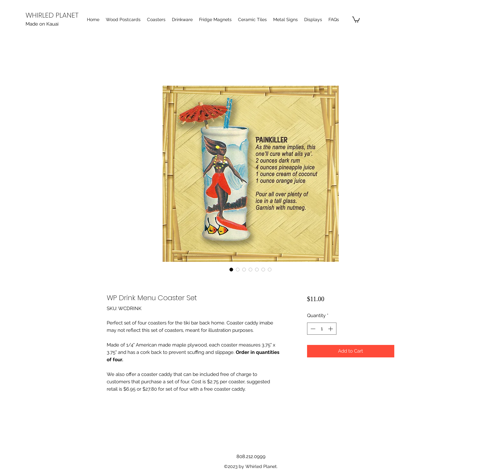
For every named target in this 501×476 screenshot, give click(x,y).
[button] (356, 19)
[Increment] (331, 329)
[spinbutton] (321, 329)
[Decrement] (312, 329)
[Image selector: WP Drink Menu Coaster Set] (231, 269)
